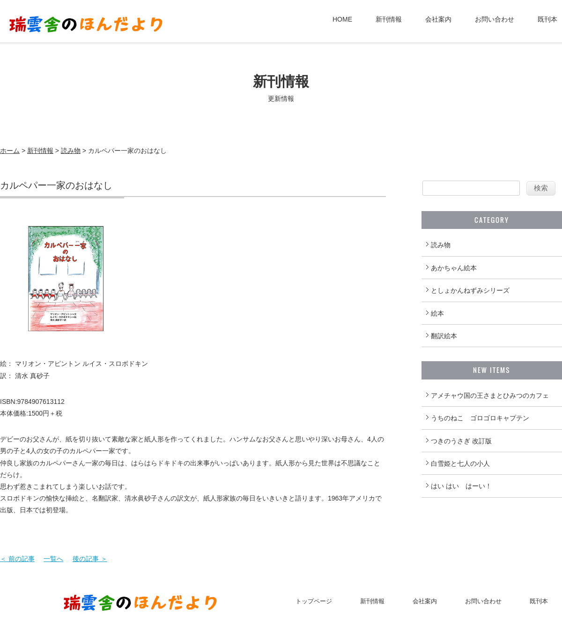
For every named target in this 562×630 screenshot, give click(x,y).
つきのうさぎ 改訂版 (461, 441)
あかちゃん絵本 (454, 268)
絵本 (437, 313)
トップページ (314, 601)
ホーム (10, 150)
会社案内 (438, 19)
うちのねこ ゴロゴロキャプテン (480, 418)
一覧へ (53, 558)
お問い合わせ (494, 19)
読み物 (71, 150)
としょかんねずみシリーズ (470, 290)
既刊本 (547, 19)
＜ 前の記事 (17, 558)
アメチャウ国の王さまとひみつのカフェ (490, 395)
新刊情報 (389, 19)
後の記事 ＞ (90, 558)
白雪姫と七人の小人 (460, 463)
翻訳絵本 (444, 336)
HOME (342, 19)
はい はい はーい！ (461, 486)
